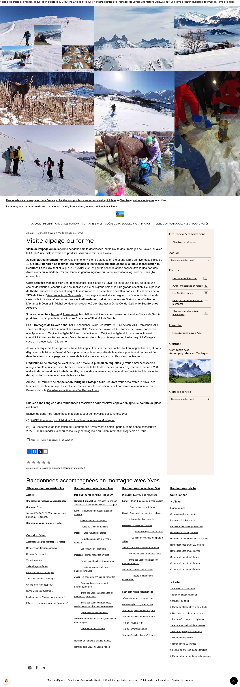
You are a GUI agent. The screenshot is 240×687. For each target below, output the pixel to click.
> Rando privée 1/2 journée (183, 646)
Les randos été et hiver (190, 281)
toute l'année (178, 497)
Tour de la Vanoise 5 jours (134, 631)
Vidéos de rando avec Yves (122, 226)
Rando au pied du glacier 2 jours (137, 607)
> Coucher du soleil (179, 603)
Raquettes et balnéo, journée (184, 535)
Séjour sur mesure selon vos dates (138, 600)
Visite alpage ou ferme (37, 569)
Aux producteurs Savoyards (64, 297)
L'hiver (177, 504)
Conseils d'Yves (46, 235)
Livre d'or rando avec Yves (173, 226)
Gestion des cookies (185, 682)
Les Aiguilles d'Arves (190, 300)
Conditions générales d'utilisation (82, 682)
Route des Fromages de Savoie (131, 251)
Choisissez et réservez (185, 244)
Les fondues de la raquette (93, 551)
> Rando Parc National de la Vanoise (187, 628)
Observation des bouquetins (93, 523)
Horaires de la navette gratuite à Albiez (92, 643)
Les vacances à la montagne (40, 575)
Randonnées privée (183, 490)
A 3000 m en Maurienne (139, 497)
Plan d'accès (200, 226)
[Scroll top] (234, 681)
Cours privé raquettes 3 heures (185, 572)
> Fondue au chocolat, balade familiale (188, 652)
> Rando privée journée (181, 640)
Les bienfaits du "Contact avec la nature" (45, 599)
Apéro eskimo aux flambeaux (94, 615)
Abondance (70, 316)
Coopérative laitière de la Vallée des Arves (73, 392)
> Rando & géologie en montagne (186, 634)
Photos (146, 226)
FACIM (33, 255)
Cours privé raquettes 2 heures (185, 565)
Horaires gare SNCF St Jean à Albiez (92, 649)
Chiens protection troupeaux (39, 587)
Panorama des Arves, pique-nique (186, 529)
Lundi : (77, 513)
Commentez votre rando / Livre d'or (44, 525)
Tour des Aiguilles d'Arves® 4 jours (138, 613)
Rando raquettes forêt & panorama (97, 563)
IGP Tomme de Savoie (129, 331)
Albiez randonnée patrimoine (45, 490)
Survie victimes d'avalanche (39, 593)
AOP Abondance (80, 327)
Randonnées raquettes (37, 556)
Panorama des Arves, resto (183, 522)
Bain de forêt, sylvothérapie (143, 509)
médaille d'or (54, 285)
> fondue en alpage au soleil (183, 597)
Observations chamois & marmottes (190, 320)
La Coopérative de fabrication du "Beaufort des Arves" (65, 429)
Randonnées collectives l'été (141, 490)
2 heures (87, 589)
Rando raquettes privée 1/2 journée (187, 547)
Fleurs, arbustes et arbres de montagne (190, 309)
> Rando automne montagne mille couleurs (190, 658)
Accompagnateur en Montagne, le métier (45, 544)
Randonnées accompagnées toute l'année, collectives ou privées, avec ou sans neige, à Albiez (61, 200)
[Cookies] (6, 680)
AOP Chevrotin (121, 327)
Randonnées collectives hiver (93, 490)
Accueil (36, 226)
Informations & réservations (61, 226)
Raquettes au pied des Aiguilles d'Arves (189, 541)
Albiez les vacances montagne (40, 581)
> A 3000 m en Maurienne (182, 591)
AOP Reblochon (142, 327)
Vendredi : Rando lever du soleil (137, 572)
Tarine (55, 316)
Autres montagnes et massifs (190, 290)
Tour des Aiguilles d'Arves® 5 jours (138, 619)
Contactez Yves (92, 226)
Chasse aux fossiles (137, 528)
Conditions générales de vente (121, 682)
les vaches (97, 266)
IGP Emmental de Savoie (65, 331)
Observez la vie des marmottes (140, 550)
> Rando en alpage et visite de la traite (188, 609)
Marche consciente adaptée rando (145, 556)
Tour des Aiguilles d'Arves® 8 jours (138, 637)
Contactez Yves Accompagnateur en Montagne (188, 360)
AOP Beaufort (100, 327)
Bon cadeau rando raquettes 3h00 (95, 497)
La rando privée (177, 510)
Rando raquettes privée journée (185, 553)
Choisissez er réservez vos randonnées (46, 503)
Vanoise (124, 200)
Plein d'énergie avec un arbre (149, 534)
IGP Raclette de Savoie (96, 331)
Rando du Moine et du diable (94, 529)
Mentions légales (52, 682)
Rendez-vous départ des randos (41, 550)
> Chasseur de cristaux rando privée (187, 615)
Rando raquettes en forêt (90, 535)
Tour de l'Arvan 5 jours (133, 625)
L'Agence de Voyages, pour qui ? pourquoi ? (47, 605)
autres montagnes (143, 200)
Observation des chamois (93, 631)
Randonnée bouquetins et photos (141, 515)
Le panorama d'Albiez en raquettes (94, 579)
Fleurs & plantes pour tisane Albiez (142, 503)
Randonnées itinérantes (138, 594)
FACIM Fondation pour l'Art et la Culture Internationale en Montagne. (73, 422)
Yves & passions (34, 562)
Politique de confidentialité (157, 682)
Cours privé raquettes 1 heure (184, 559)
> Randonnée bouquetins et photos (187, 621)
